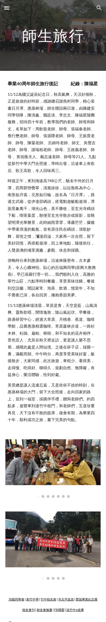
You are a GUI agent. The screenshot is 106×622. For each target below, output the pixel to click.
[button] (7, 8)
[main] (53, 35)
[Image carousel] (53, 468)
